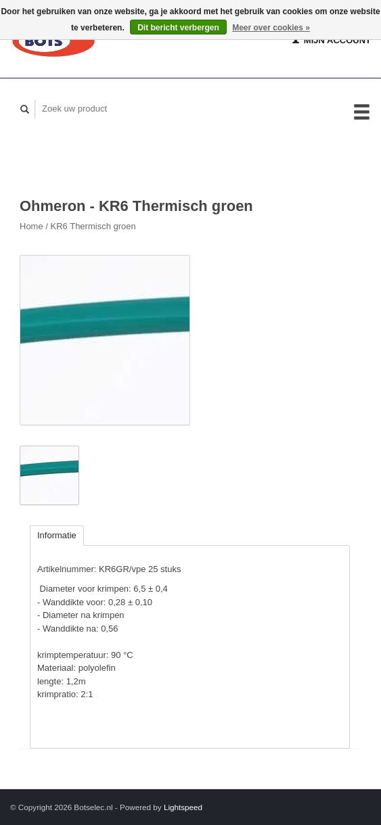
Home (31, 226)
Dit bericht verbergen (178, 27)
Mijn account (331, 40)
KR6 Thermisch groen (93, 226)
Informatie (56, 535)
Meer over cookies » (271, 27)
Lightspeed (183, 807)
